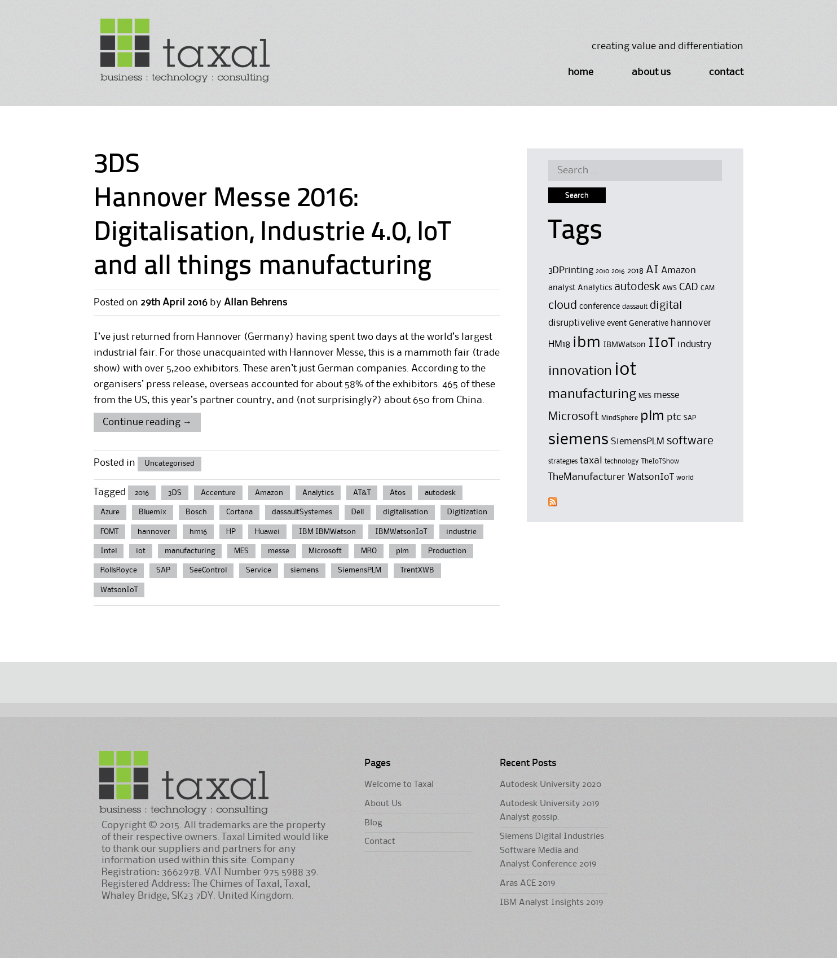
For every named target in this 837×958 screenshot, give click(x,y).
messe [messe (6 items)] (666, 395)
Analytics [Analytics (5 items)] (595, 288)
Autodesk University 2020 (550, 785)
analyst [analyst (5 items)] (561, 288)
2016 (142, 492)
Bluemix (152, 512)
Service (258, 570)
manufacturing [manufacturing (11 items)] (592, 394)
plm (402, 551)
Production (447, 551)
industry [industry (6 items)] (694, 344)
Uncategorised (169, 463)
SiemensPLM (359, 570)
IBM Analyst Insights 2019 (551, 903)
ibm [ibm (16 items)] (586, 343)
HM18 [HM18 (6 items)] (559, 344)
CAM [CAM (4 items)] (708, 288)
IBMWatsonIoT (401, 531)
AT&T (362, 492)
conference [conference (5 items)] (599, 306)
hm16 (198, 531)
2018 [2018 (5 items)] (635, 271)
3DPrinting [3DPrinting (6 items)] (570, 270)
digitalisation (405, 512)
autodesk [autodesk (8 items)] (637, 287)
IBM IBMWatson (327, 531)
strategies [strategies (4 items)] (563, 461)
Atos (398, 492)
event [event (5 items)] (617, 323)
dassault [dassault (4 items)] (634, 307)
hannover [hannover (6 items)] (691, 323)
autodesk (440, 492)
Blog (373, 823)
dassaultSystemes (302, 512)
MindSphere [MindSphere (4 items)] (619, 418)
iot (141, 551)
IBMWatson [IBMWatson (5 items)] (624, 345)
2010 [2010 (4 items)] (602, 271)
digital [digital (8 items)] (666, 306)
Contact (726, 72)
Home (580, 72)
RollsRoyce (118, 570)
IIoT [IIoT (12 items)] (661, 343)
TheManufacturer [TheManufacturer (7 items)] (586, 477)
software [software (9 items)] (690, 441)
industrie (461, 531)
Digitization (467, 512)
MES (241, 551)
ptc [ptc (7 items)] (674, 417)
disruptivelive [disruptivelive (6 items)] (576, 323)
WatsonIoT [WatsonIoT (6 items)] (651, 477)
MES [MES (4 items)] (644, 396)
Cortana (239, 512)
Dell (357, 512)
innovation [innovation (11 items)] (580, 371)
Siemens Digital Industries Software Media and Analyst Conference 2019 (552, 850)
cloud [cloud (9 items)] (562, 305)
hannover (154, 531)
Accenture (218, 492)
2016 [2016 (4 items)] (618, 271)
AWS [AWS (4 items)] (669, 288)
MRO (369, 551)
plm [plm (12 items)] (652, 416)
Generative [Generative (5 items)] (648, 323)
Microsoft (325, 551)
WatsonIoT (119, 590)
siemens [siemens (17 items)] (578, 439)
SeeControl (208, 570)
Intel (108, 551)
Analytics (318, 492)
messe (278, 551)
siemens (304, 570)
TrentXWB (417, 570)
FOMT (109, 531)
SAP (163, 570)
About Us (651, 72)
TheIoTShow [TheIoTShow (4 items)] (660, 461)
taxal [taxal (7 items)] (591, 460)
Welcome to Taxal (399, 785)
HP (231, 531)
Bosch (196, 512)
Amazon (269, 492)
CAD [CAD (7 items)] (688, 287)
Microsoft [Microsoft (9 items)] (573, 417)
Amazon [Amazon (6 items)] (678, 270)
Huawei (267, 531)
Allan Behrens (255, 302)
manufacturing (190, 551)
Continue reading (147, 422)
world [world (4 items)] (685, 478)
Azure (110, 512)
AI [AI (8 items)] (652, 270)
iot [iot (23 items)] (625, 370)
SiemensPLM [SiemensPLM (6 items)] (637, 442)
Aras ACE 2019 (527, 883)
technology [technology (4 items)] (622, 461)
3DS (175, 492)
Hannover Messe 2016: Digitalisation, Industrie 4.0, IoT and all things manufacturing (272, 233)
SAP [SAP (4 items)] (690, 418)
